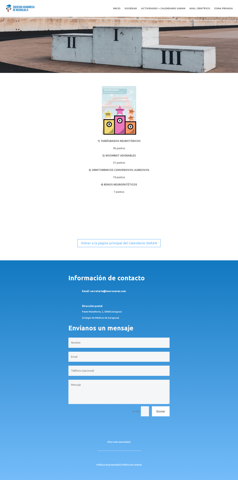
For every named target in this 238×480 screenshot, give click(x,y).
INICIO (116, 8)
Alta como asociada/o (119, 442)
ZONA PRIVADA (223, 8)
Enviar (160, 411)
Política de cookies (131, 464)
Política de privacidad (108, 464)
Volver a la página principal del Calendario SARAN (119, 243)
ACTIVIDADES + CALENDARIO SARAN (163, 8)
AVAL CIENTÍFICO (199, 8)
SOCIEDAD (131, 8)
